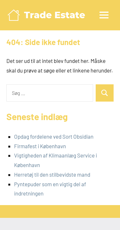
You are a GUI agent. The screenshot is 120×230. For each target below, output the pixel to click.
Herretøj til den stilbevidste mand (52, 174)
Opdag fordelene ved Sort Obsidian (53, 136)
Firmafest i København (40, 146)
